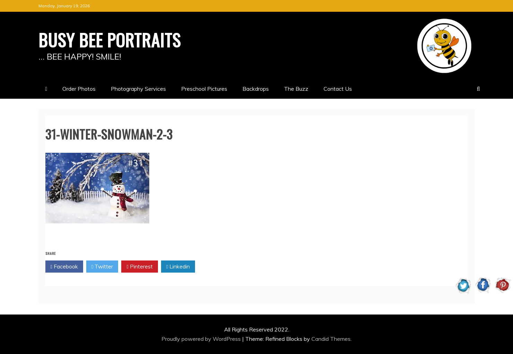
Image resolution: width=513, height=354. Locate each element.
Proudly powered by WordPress (201, 338)
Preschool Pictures (204, 88)
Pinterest (139, 267)
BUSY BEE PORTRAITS (109, 39)
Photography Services (138, 88)
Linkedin (178, 267)
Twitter (102, 267)
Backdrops (255, 88)
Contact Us (338, 88)
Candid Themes (331, 338)
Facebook (64, 267)
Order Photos (79, 88)
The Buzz (296, 88)
